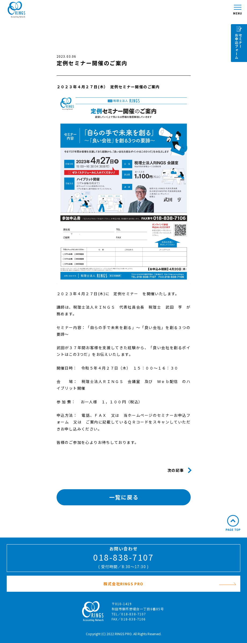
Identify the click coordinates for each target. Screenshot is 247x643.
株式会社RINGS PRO (170, 583)
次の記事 (175, 470)
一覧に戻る (124, 497)
